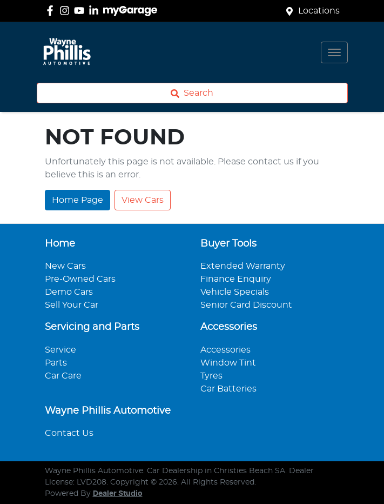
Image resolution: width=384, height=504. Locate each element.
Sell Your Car (71, 305)
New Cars (65, 266)
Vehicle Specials (234, 292)
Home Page (77, 200)
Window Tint (228, 363)
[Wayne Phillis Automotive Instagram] (66, 10)
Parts (56, 363)
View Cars (143, 200)
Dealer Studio (118, 494)
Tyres (211, 376)
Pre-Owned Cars (80, 279)
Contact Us (69, 433)
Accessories (225, 350)
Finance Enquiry (235, 279)
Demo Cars (69, 292)
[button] (334, 52)
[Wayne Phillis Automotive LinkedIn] (96, 10)
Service (60, 350)
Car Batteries (228, 388)
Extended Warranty (242, 266)
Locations (319, 10)
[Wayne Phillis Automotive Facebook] (52, 10)
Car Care (63, 376)
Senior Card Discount (246, 305)
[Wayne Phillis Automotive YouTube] (81, 10)
